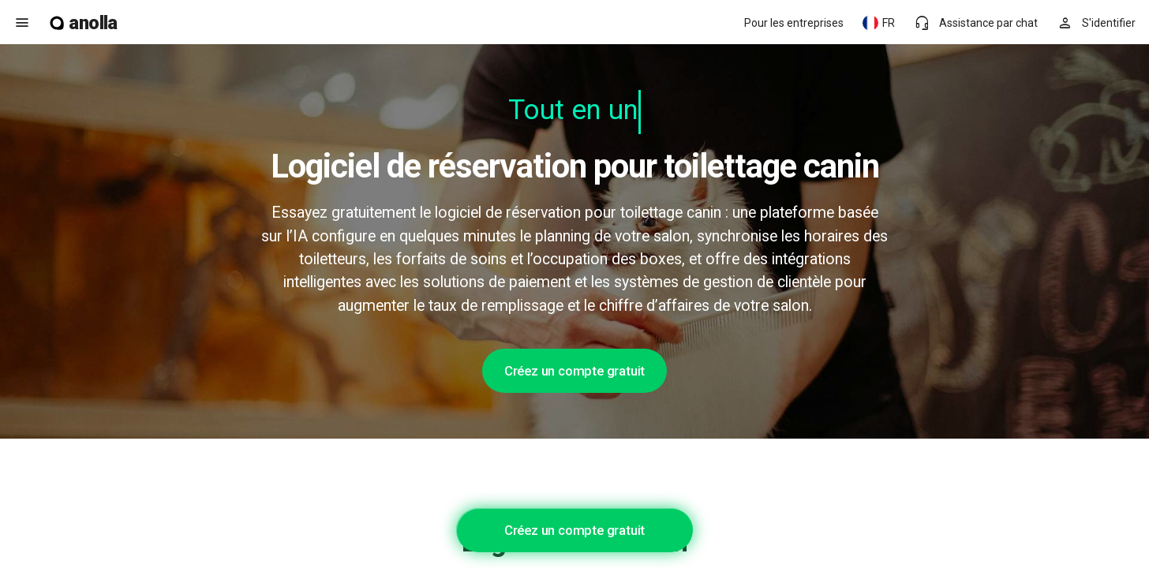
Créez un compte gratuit (574, 371)
